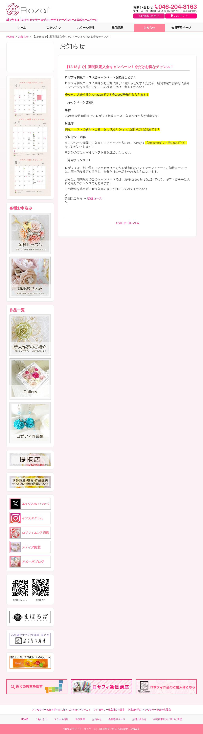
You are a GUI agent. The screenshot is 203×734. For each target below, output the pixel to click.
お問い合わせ (149, 15)
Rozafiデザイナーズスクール (80, 729)
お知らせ (149, 27)
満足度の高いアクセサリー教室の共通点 (149, 709)
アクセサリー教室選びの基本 (109, 709)
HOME (10, 36)
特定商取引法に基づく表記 (167, 719)
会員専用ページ (181, 27)
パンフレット (181, 15)
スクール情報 (85, 27)
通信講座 (117, 27)
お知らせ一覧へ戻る (127, 222)
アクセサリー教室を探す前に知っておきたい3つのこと (61, 709)
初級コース (94, 198)
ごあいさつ (54, 27)
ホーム (22, 27)
